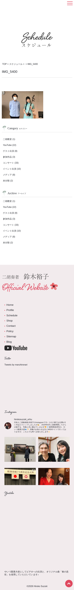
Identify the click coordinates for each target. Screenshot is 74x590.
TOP (4, 64)
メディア (7, 175)
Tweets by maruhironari (15, 365)
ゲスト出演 (8, 151)
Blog (9, 341)
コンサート (8, 163)
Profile (10, 310)
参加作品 (7, 157)
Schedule (11, 315)
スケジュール (16, 64)
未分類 (6, 180)
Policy (9, 331)
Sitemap (11, 336)
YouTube (7, 145)
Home (9, 304)
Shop (9, 320)
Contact (10, 325)
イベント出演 (9, 169)
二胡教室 (7, 139)
